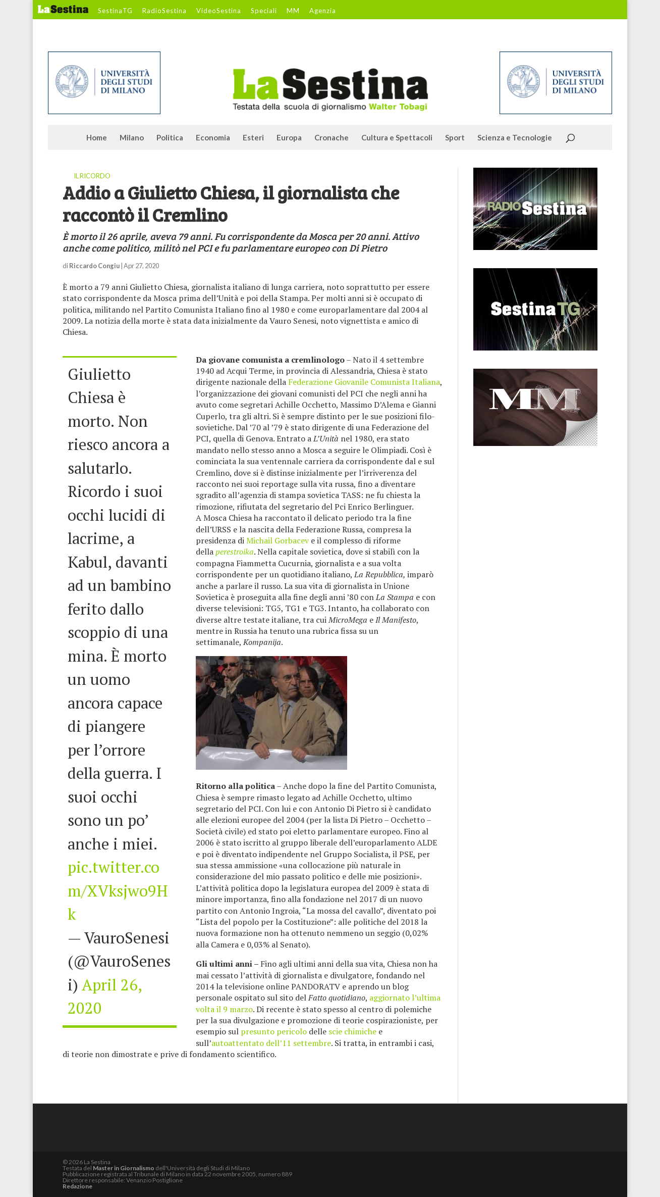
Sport (455, 138)
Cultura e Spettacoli (396, 138)
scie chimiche (352, 1031)
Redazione (77, 1186)
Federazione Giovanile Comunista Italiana (364, 381)
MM (293, 11)
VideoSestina (218, 11)
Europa (289, 138)
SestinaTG (115, 11)
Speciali (264, 11)
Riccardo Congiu (94, 266)
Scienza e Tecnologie (514, 138)
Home (96, 138)
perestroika (234, 551)
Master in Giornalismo (123, 1168)
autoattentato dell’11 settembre (271, 1043)
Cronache (331, 138)
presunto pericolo (274, 1031)
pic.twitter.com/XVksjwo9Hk (118, 890)
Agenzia (322, 11)
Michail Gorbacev (277, 540)
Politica (169, 138)
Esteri (253, 138)
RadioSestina (164, 11)
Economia (213, 138)
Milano (132, 138)
